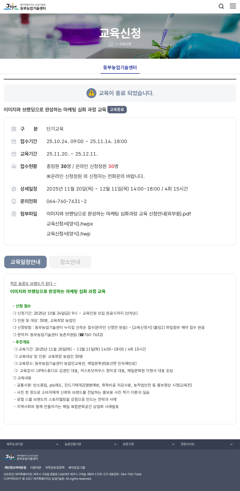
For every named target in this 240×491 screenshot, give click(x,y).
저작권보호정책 (54, 468)
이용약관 (35, 468)
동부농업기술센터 (120, 67)
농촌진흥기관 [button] (73, 444)
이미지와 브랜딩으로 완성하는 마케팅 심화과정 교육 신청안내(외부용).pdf (118, 214)
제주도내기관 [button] (14, 444)
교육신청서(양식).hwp (68, 234)
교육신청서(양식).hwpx (69, 224)
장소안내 (70, 261)
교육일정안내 (25, 261)
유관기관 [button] (128, 444)
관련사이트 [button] (188, 444)
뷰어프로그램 (76, 468)
